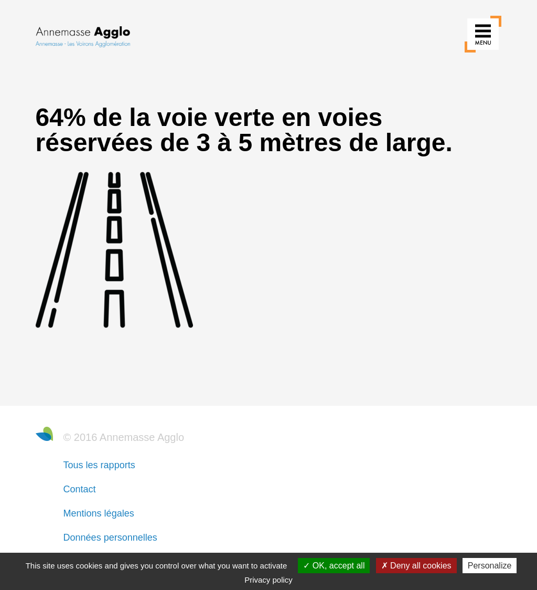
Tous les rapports (99, 465)
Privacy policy (268, 579)
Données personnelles (110, 537)
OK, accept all (333, 565)
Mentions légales (98, 513)
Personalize (490, 565)
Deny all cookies (416, 565)
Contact (79, 489)
